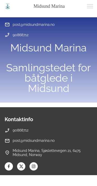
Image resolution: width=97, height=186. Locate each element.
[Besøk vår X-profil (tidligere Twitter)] (21, 166)
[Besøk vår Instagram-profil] (33, 166)
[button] (90, 6)
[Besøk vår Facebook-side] (9, 166)
